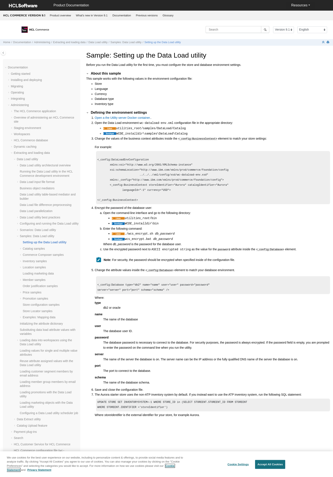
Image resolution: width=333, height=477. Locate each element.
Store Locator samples (37, 198)
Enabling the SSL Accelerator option (37, 349)
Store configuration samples (41, 192)
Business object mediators (37, 76)
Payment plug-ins (25, 319)
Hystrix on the (31, 403)
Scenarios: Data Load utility (38, 117)
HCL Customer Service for (42, 332)
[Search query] (237, 29)
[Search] (265, 29)
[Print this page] (328, 42)
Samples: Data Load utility (125, 42)
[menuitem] (60, 15)
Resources (299, 5)
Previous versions (147, 15)
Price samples (32, 180)
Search (18, 325)
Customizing (19, 409)
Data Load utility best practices (40, 105)
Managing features (26, 355)
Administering (42, 42)
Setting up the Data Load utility (162, 42)
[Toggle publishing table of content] (3, 53)
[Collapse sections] (323, 42)
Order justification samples (40, 173)
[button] (18, 59)
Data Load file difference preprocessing (45, 92)
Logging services (25, 361)
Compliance (19, 428)
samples (43, 142)
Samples (16, 421)
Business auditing (25, 367)
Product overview (60, 15)
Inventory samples (35, 148)
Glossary (167, 15)
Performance (19, 440)
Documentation (121, 15)
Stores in (31, 386)
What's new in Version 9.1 (91, 15)
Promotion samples (35, 186)
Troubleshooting (21, 447)
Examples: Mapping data (39, 205)
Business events (24, 374)
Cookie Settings (238, 467)
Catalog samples (34, 136)
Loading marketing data (38, 161)
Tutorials (16, 415)
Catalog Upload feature (32, 313)
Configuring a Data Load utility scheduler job (49, 300)
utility (97, 42)
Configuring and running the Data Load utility (49, 111)
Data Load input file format (37, 69)
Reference (18, 453)
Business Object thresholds (32, 380)
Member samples (34, 167)
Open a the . (123, 117)
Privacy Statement (39, 472)
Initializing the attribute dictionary (41, 211)
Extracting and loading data (69, 42)
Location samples (34, 155)
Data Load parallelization (36, 98)
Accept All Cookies (270, 467)
